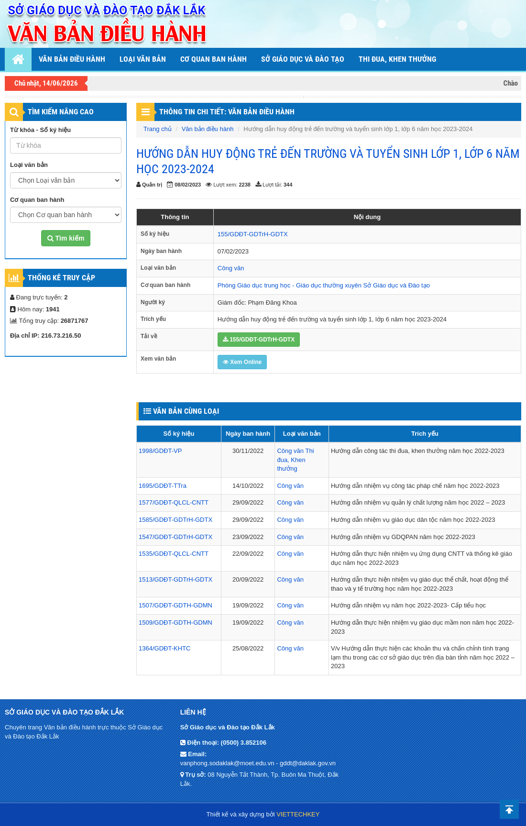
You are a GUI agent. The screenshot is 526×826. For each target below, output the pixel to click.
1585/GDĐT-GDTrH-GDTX (175, 519)
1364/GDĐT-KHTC (164, 648)
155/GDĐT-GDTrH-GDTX (253, 234)
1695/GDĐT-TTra (162, 485)
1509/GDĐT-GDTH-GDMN (175, 622)
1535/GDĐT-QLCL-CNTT (173, 553)
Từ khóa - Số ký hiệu (40, 129)
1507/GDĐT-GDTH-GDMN (175, 605)
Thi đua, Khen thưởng (295, 459)
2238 (245, 184)
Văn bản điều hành (72, 59)
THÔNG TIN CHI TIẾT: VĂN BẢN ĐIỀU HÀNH (227, 111)
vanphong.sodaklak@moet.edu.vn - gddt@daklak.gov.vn (258, 763)
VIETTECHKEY (297, 814)
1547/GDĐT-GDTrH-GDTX (175, 536)
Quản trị (152, 184)
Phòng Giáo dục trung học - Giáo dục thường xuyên (290, 285)
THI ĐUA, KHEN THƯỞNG (397, 59)
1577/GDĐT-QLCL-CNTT (173, 502)
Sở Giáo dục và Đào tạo (302, 59)
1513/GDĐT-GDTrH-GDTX (175, 579)
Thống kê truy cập (61, 277)
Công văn (231, 268)
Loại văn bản (143, 59)
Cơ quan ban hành (213, 59)
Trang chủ (157, 128)
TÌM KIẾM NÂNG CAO (61, 111)
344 (288, 184)
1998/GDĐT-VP (160, 450)
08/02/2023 (188, 184)
